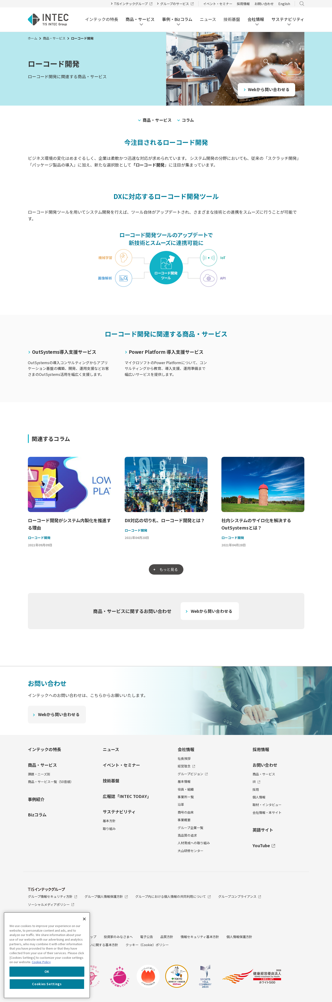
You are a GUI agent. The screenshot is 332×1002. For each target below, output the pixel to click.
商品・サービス (54, 38)
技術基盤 (231, 19)
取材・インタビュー (267, 805)
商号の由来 (186, 812)
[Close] (84, 919)
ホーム (32, 38)
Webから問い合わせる (269, 89)
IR (257, 782)
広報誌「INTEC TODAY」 (127, 796)
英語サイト (263, 830)
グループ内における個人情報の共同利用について (173, 897)
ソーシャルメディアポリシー (51, 904)
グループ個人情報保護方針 (106, 897)
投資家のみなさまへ (118, 937)
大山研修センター (190, 851)
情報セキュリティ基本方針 (200, 937)
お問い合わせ (264, 3)
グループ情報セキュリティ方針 (52, 897)
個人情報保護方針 (239, 937)
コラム (188, 120)
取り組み (109, 828)
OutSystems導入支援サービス (64, 351)
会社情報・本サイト (267, 812)
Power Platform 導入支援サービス (166, 351)
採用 (256, 789)
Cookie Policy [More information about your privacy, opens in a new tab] (41, 962)
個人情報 (259, 797)
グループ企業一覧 (190, 828)
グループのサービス (177, 3)
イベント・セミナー (217, 3)
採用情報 (243, 3)
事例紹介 (36, 799)
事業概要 (184, 820)
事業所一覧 (186, 797)
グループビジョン (193, 774)
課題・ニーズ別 (39, 774)
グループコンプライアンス (239, 897)
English (284, 3)
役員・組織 (186, 789)
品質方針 (166, 937)
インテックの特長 (101, 19)
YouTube (264, 846)
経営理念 (186, 766)
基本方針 (109, 821)
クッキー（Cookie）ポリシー (147, 945)
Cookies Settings (47, 984)
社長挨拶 (184, 759)
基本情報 (184, 782)
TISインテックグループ (133, 3)
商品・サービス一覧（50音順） (50, 782)
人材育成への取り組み (194, 843)
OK (46, 971)
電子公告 (146, 937)
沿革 (181, 805)
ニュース (208, 19)
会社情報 (186, 750)
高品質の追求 (187, 835)
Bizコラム (37, 815)
